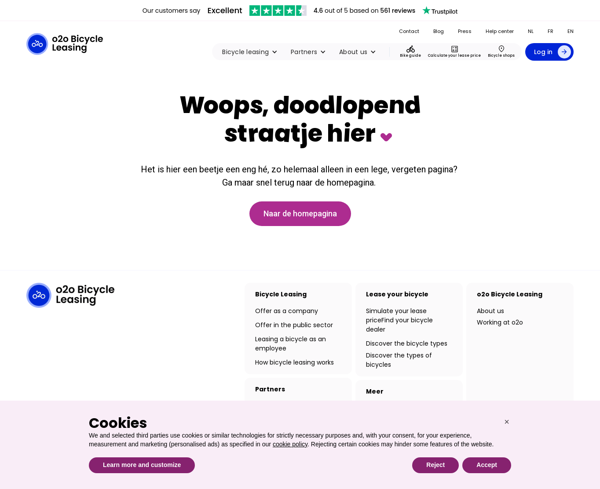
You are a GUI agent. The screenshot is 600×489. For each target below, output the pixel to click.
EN (570, 31)
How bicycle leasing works (294, 362)
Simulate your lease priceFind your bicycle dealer (399, 320)
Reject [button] (435, 464)
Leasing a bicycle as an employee (290, 344)
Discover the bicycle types (406, 343)
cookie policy (290, 444)
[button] (250, 51)
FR (550, 31)
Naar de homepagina (300, 213)
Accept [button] (486, 464)
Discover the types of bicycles (399, 360)
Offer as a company (286, 311)
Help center (500, 31)
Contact (409, 31)
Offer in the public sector (294, 325)
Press (465, 31)
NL (531, 31)
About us (490, 311)
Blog (438, 31)
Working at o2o (500, 322)
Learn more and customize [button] (142, 464)
